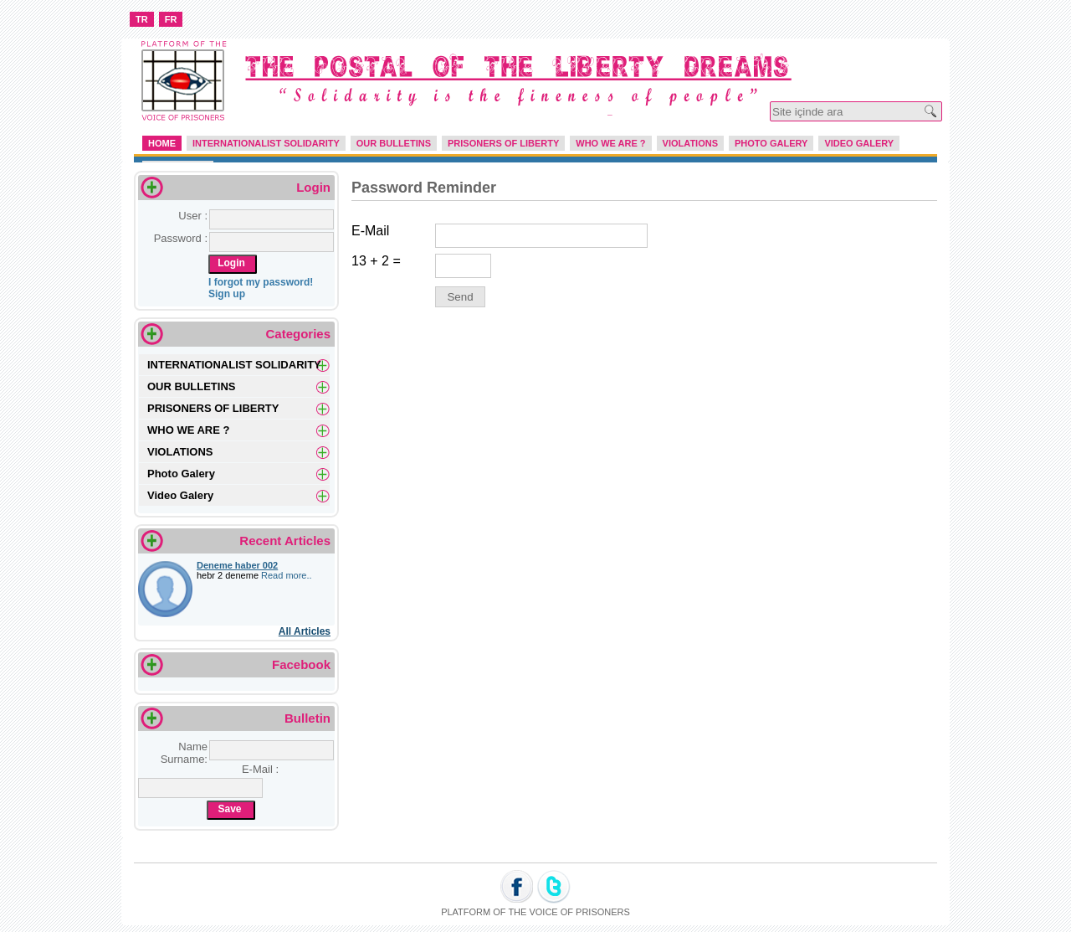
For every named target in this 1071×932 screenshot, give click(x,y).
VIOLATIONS (690, 143)
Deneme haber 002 (237, 565)
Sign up (226, 294)
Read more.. (286, 575)
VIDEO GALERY (859, 143)
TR (142, 19)
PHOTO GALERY (771, 143)
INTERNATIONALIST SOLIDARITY (266, 143)
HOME (162, 143)
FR (171, 19)
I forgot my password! (260, 282)
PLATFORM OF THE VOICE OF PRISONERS (535, 912)
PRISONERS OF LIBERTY (503, 143)
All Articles (305, 631)
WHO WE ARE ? (610, 143)
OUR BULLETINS (393, 143)
